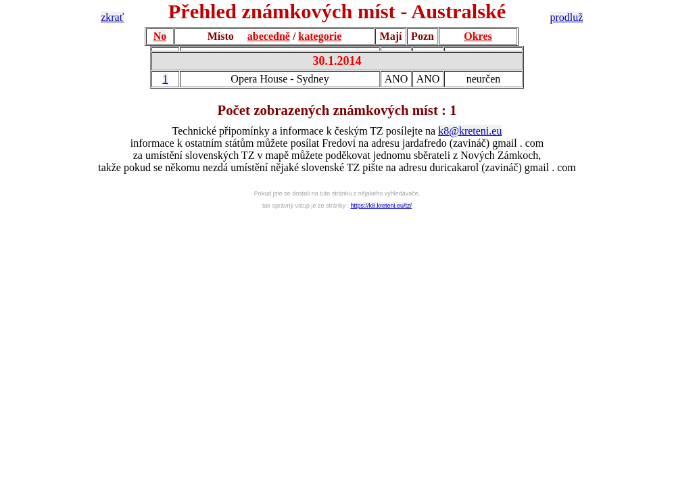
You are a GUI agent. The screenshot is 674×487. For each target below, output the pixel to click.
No (160, 36)
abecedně (268, 36)
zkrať (112, 17)
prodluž (566, 17)
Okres (477, 36)
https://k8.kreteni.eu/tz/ (381, 205)
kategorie (319, 36)
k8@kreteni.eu (470, 131)
